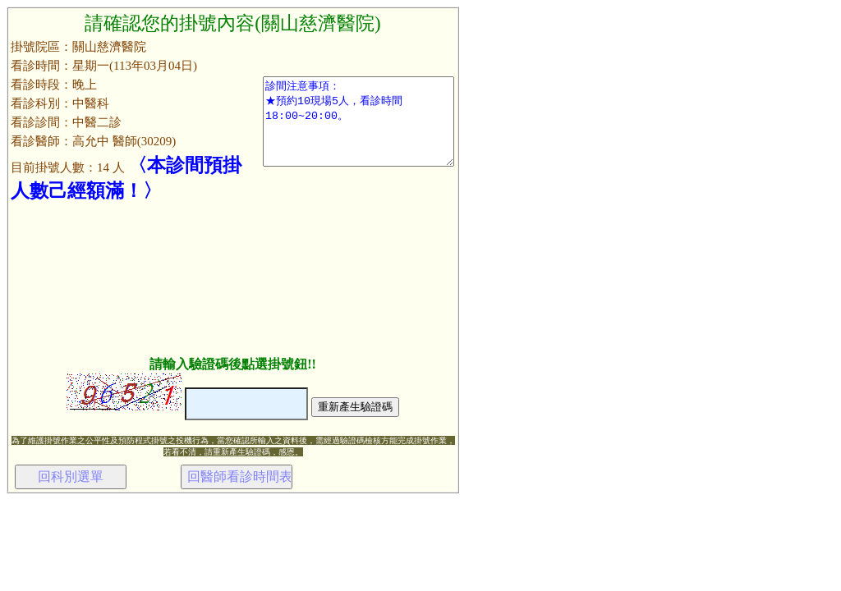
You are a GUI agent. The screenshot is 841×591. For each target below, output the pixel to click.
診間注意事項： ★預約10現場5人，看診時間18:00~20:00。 (358, 121)
